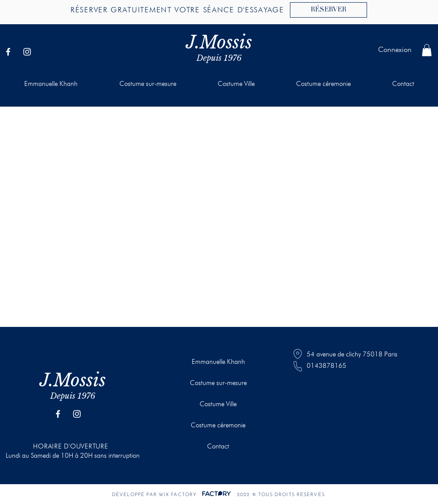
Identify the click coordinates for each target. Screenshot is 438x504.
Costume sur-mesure (218, 383)
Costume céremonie (218, 425)
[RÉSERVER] (328, 10)
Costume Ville (218, 404)
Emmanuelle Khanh (218, 362)
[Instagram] (27, 52)
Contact (218, 446)
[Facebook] (8, 52)
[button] (427, 50)
